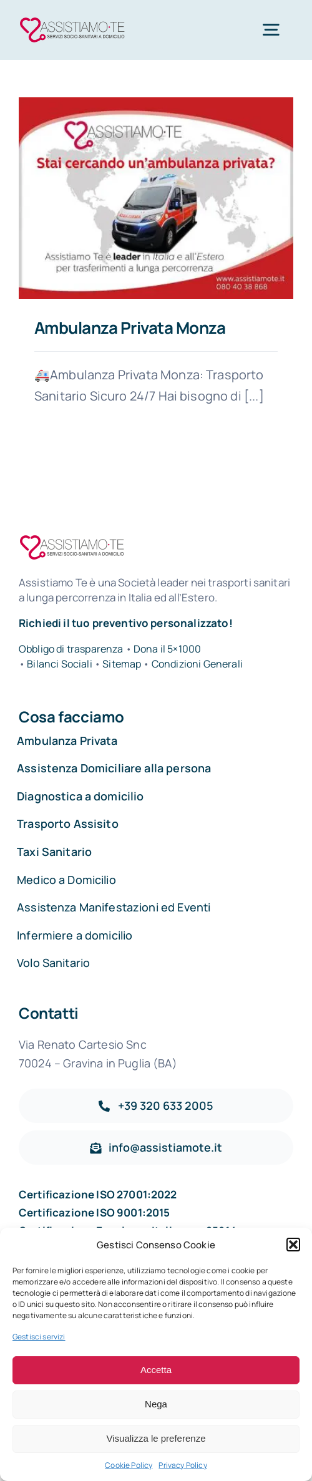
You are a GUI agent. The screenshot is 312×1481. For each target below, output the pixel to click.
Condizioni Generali (197, 664)
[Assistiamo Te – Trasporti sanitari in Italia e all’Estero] (72, 19)
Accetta (156, 1369)
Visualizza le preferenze (156, 1438)
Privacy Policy (182, 1465)
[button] (293, 1244)
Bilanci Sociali (59, 664)
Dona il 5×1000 (167, 649)
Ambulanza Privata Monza (129, 327)
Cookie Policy (128, 1465)
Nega (156, 1404)
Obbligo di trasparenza (71, 649)
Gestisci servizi (39, 1336)
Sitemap (122, 664)
